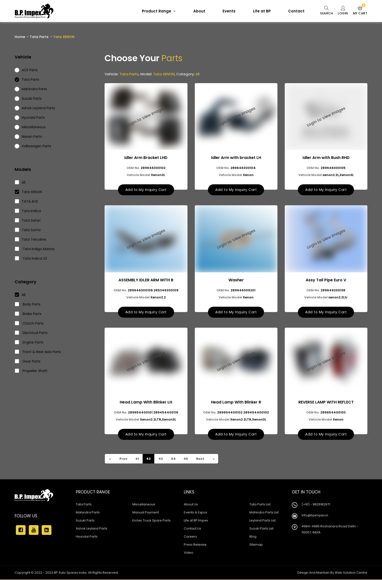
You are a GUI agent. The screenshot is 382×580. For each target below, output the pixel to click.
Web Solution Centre (351, 573)
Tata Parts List (260, 504)
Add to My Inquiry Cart (146, 189)
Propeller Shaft (31, 370)
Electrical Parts (31, 332)
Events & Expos (195, 513)
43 (160, 459)
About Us (191, 504)
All (20, 182)
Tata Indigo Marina (34, 248)
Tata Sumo (28, 229)
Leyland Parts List (262, 521)
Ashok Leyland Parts (91, 529)
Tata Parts (39, 36)
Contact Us (192, 529)
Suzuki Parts (85, 521)
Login (341, 11)
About (197, 11)
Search (325, 11)
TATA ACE (26, 201)
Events (227, 11)
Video (188, 553)
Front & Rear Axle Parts (38, 351)
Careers (190, 537)
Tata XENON (28, 191)
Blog (252, 537)
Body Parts (27, 304)
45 (186, 459)
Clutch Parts (29, 323)
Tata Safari (27, 220)
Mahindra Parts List (264, 513)
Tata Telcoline (30, 239)
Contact (294, 11)
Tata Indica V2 (31, 258)
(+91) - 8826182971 (316, 504)
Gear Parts (27, 361)
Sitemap (256, 545)
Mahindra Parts (88, 513)
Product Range (157, 11)
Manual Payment (145, 513)
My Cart (360, 11)
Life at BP (260, 11)
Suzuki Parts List (261, 529)
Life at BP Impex (196, 521)
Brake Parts (28, 313)
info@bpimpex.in (315, 515)
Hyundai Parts (87, 537)
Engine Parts (29, 342)
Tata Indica (28, 210)
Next (200, 459)
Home (20, 36)
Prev (123, 459)
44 (173, 459)
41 (137, 459)
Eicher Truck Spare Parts (151, 521)
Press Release (195, 545)
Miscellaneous (143, 504)
